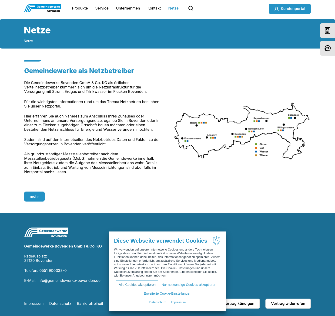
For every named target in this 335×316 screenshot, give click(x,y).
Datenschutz (60, 303)
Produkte (80, 8)
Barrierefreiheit (90, 303)
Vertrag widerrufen (288, 303)
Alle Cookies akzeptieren (137, 285)
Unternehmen (128, 8)
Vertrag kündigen (238, 303)
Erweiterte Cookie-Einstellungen (167, 293)
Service (102, 8)
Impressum (34, 303)
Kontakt (154, 8)
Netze (173, 8)
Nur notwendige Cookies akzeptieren (188, 285)
